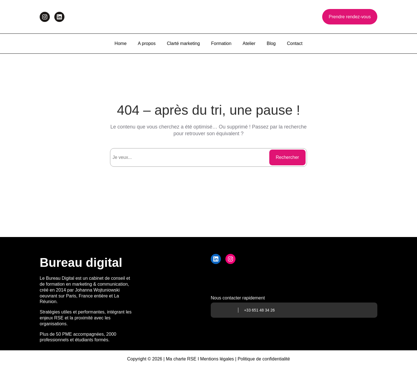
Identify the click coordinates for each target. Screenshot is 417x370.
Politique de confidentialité (263, 359)
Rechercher (287, 157)
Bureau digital (81, 262)
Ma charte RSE (181, 359)
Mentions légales (217, 359)
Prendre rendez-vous (350, 16)
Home (121, 43)
